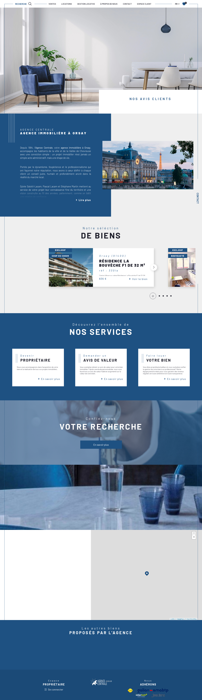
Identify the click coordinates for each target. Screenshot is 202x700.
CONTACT (127, 4)
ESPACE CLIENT (144, 4)
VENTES (52, 4)
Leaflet (172, 619)
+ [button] (194, 533)
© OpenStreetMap (191, 619)
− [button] (194, 537)
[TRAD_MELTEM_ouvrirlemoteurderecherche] (23, 4)
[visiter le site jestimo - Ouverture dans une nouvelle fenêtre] (158, 695)
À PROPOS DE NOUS (108, 4)
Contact (197, 198)
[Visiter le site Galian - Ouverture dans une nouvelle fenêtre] (153, 690)
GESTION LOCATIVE (86, 4)
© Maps (180, 619)
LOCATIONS (66, 4)
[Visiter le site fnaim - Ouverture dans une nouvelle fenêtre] (130, 690)
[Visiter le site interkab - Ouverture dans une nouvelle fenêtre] (141, 695)
